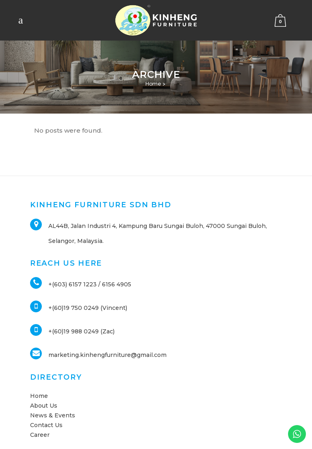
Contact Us (46, 425)
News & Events (52, 415)
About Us (43, 405)
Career (40, 434)
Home (153, 84)
